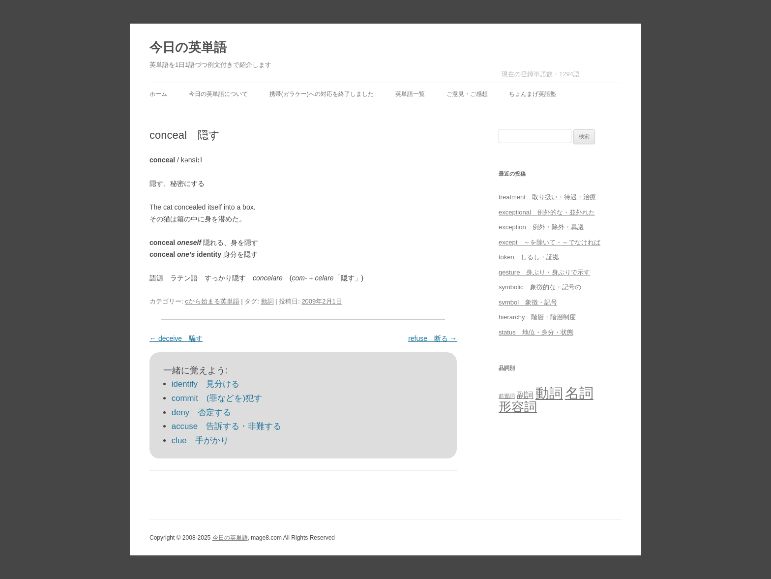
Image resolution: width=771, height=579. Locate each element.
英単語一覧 (410, 94)
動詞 (267, 301)
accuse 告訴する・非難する (226, 426)
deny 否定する (201, 412)
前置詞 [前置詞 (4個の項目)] (507, 396)
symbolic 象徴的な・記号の (540, 287)
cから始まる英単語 (212, 301)
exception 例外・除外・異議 (541, 227)
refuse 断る (432, 338)
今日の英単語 (188, 47)
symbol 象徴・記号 (528, 302)
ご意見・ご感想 (467, 94)
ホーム (158, 94)
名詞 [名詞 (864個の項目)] (579, 393)
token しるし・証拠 (529, 257)
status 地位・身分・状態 (536, 332)
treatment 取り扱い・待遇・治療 (547, 197)
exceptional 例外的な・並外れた (547, 212)
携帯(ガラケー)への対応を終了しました (321, 94)
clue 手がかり (200, 440)
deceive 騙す (176, 338)
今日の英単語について (218, 94)
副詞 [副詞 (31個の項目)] (525, 395)
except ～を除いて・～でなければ (549, 242)
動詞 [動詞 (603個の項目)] (549, 393)
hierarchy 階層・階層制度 (537, 317)
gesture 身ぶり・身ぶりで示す (544, 272)
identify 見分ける (205, 384)
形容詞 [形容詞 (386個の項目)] (518, 406)
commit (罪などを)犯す (217, 398)
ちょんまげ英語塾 (532, 94)
